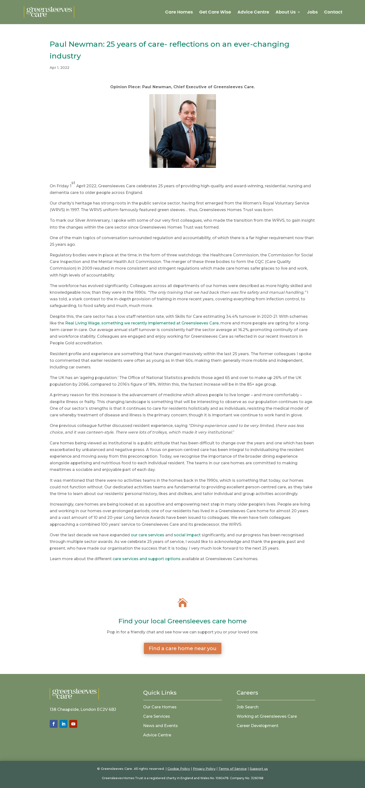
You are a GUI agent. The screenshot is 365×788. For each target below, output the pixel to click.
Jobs (312, 12)
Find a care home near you (182, 648)
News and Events (160, 725)
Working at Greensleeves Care (267, 716)
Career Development (257, 725)
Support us (259, 769)
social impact (187, 535)
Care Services (156, 716)
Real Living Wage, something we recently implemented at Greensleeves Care (142, 323)
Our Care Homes (160, 707)
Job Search (248, 707)
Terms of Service (232, 769)
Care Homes (179, 12)
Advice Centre (253, 12)
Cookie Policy (178, 769)
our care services (147, 535)
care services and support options (147, 558)
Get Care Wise (215, 12)
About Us (285, 12)
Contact (333, 12)
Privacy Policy (204, 769)
